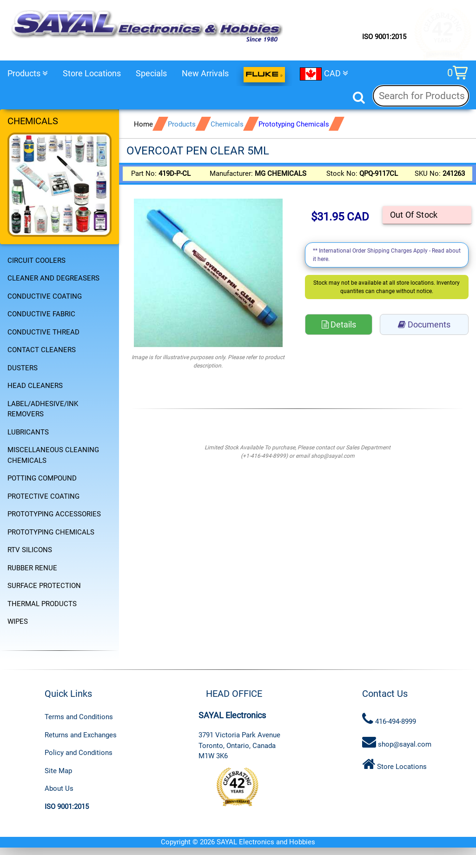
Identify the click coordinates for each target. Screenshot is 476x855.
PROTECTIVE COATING (43, 496)
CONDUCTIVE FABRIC (41, 314)
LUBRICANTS (28, 432)
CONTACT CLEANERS (41, 350)
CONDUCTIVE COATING (44, 296)
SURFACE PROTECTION (44, 585)
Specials (151, 73)
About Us (59, 788)
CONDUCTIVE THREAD (43, 332)
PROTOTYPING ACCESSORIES (54, 514)
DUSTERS (22, 368)
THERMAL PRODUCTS (42, 604)
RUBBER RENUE (32, 568)
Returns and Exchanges (81, 735)
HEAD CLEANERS (35, 385)
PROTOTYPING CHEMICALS (50, 532)
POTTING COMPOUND (42, 478)
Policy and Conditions (78, 752)
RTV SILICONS (29, 550)
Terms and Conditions (79, 717)
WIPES (17, 621)
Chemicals (227, 124)
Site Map (58, 771)
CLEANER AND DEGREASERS (53, 278)
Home (143, 124)
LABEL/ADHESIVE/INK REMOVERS (42, 409)
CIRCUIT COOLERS (36, 260)
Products (27, 73)
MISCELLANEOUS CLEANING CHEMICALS (53, 455)
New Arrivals (205, 73)
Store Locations (92, 73)
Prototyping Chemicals (293, 124)
